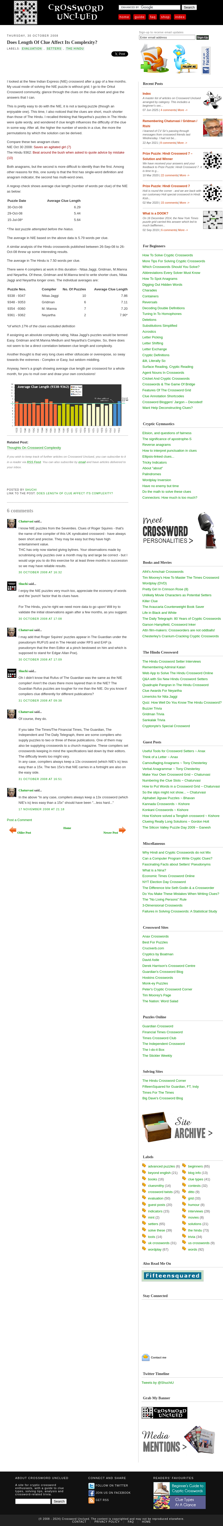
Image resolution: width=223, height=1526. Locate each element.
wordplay (155, 1249)
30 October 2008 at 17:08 (40, 618)
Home (124, 17)
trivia (191, 1237)
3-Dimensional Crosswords (162, 905)
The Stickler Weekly (157, 1056)
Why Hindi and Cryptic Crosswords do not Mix (176, 852)
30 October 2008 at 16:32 (40, 572)
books (152, 1179)
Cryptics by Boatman (157, 954)
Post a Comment (19, 820)
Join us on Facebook (109, 1492)
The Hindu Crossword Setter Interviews (171, 661)
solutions (194, 1224)
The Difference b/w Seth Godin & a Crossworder (178, 888)
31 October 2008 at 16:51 (40, 779)
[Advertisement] (67, 66)
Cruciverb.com (153, 948)
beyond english (159, 1173)
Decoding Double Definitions (163, 308)
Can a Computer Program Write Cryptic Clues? (177, 858)
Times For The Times (158, 1092)
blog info (194, 1173)
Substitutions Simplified (159, 326)
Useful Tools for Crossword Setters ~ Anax (173, 751)
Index (180, 17)
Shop (165, 17)
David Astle (150, 960)
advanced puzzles (161, 1166)
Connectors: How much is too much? (169, 497)
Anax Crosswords (155, 936)
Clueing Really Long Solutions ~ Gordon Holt (175, 821)
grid (191, 1198)
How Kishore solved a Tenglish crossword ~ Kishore (181, 816)
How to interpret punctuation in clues (169, 450)
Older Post (20, 832)
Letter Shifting (152, 343)
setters (54, 48)
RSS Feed (34, 462)
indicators (155, 1211)
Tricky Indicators (154, 462)
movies (193, 1217)
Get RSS (98, 1500)
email (82, 462)
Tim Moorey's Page (156, 995)
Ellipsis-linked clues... (158, 456)
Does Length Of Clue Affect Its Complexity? (52, 42)
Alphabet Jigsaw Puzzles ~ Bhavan (168, 798)
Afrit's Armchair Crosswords (162, 572)
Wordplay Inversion (156, 480)
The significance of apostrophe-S (166, 439)
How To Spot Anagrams (160, 279)
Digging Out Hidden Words (162, 285)
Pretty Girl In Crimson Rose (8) (165, 589)
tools (151, 1237)
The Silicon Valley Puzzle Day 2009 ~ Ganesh (176, 827)
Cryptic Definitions (156, 355)
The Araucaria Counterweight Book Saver (173, 607)
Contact (79, 1521)
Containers (150, 296)
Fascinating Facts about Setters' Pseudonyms (176, 864)
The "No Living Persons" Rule (164, 899)
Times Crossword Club (159, 1038)
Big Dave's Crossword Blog (162, 1098)
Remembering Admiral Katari (163, 667)
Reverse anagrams (156, 445)
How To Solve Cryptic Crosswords (167, 255)
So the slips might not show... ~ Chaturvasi (174, 792)
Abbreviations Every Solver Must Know (171, 273)
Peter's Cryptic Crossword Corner (167, 989)
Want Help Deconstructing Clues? (167, 408)
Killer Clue (150, 601)
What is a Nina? (154, 870)
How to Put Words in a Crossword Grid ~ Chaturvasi (181, 786)
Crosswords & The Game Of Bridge (168, 384)
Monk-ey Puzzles (155, 983)
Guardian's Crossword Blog (162, 972)
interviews (195, 1211)
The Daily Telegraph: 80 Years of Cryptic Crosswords (181, 619)
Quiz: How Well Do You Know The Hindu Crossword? (182, 702)
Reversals (149, 302)
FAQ (153, 17)
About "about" (152, 468)
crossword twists (160, 1192)
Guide (139, 17)
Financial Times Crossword (162, 1032)
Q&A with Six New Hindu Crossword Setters (175, 679)
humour (193, 1205)
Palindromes (151, 474)
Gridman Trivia (153, 714)
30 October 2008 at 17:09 (40, 659)
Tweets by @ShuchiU (158, 1383)
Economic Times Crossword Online (168, 876)
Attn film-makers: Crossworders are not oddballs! (178, 630)
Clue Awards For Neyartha (162, 691)
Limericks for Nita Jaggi (159, 696)
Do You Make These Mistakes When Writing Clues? (180, 894)
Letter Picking (152, 337)
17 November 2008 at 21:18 (42, 809)
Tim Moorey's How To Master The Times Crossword (180, 577)
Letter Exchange (154, 349)
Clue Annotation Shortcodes (163, 396)
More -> (182, 110)
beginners (195, 1166)
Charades (149, 290)
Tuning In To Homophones (162, 314)
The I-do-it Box (153, 1050)
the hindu (75, 48)
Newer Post (114, 832)
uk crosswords (159, 1243)
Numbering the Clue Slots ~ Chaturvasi (171, 780)
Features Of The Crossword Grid (166, 390)
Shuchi (31, 489)
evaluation (32, 48)
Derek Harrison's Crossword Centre (168, 966)
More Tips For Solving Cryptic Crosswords (173, 261)
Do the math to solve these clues (166, 492)
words (192, 1249)
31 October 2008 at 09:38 (40, 700)
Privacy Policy (107, 1521)
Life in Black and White (159, 613)
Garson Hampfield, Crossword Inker (169, 624)
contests (194, 1186)
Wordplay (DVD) (154, 583)
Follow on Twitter (108, 1485)
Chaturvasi (26, 521)
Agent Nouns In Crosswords (163, 373)
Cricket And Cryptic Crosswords (166, 378)
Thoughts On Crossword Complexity (34, 448)
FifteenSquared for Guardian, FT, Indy (170, 1086)
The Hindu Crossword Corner (164, 1081)
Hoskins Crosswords (157, 978)
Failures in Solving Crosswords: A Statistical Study (179, 911)
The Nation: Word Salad (160, 1001)
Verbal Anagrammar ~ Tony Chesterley (171, 769)
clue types (195, 1179)
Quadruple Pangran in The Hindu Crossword (175, 685)
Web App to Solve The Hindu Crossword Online (177, 673)
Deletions (149, 320)
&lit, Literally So (154, 361)
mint (151, 1217)
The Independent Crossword (163, 1044)
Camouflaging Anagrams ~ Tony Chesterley (174, 763)
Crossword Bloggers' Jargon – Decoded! (172, 402)
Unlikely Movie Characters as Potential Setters (176, 595)
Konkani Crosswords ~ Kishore (165, 810)
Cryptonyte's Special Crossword (166, 726)
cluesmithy (156, 1186)
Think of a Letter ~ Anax (160, 757)
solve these (156, 1230)
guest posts (156, 1205)
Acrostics (149, 331)
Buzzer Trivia (152, 708)
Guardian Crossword (157, 1026)
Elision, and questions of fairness (166, 433)
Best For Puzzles (155, 942)
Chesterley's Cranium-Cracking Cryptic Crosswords (180, 636)
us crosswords (199, 1243)
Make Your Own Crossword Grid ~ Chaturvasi (176, 774)
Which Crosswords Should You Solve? (170, 267)
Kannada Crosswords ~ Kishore (166, 804)
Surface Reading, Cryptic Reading (167, 367)
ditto (191, 1192)
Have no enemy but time (160, 486)
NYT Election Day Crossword (164, 882)
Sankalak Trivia (153, 720)
